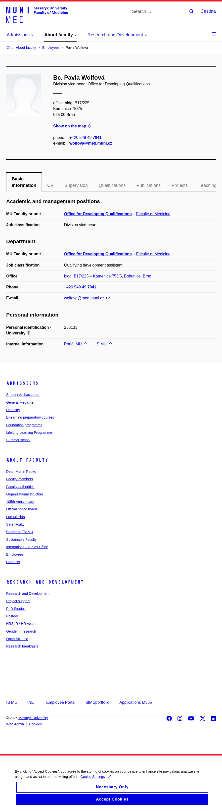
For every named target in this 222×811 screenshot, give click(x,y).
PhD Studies (16, 609)
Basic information (24, 182)
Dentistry (13, 410)
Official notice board (21, 509)
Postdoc (12, 616)
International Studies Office (27, 547)
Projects (180, 185)
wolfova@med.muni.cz (90, 143)
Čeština (208, 11)
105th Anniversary (20, 502)
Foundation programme (24, 425)
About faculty (27, 460)
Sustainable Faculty (21, 539)
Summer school (18, 440)
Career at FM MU (19, 532)
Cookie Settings (96, 780)
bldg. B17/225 (76, 276)
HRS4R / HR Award (21, 624)
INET (31, 702)
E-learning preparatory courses (30, 417)
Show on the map (72, 126)
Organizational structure (24, 494)
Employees (14, 554)
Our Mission (15, 517)
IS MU (103, 344)
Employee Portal (60, 702)
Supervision (76, 185)
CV (50, 185)
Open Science (17, 639)
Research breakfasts (22, 646)
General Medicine (20, 402)
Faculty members (19, 479)
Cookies (35, 724)
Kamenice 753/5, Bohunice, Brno (122, 276)
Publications (148, 185)
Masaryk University (33, 718)
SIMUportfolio (97, 702)
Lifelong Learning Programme (29, 432)
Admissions (22, 383)
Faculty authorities (20, 487)
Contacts (13, 562)
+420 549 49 (85, 137)
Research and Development (45, 582)
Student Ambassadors (23, 395)
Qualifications (112, 185)
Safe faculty (15, 524)
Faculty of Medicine (153, 214)
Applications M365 (135, 702)
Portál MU (75, 344)
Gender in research (21, 631)
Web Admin (15, 724)
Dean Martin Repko (21, 472)
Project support (18, 601)
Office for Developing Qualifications (98, 214)
